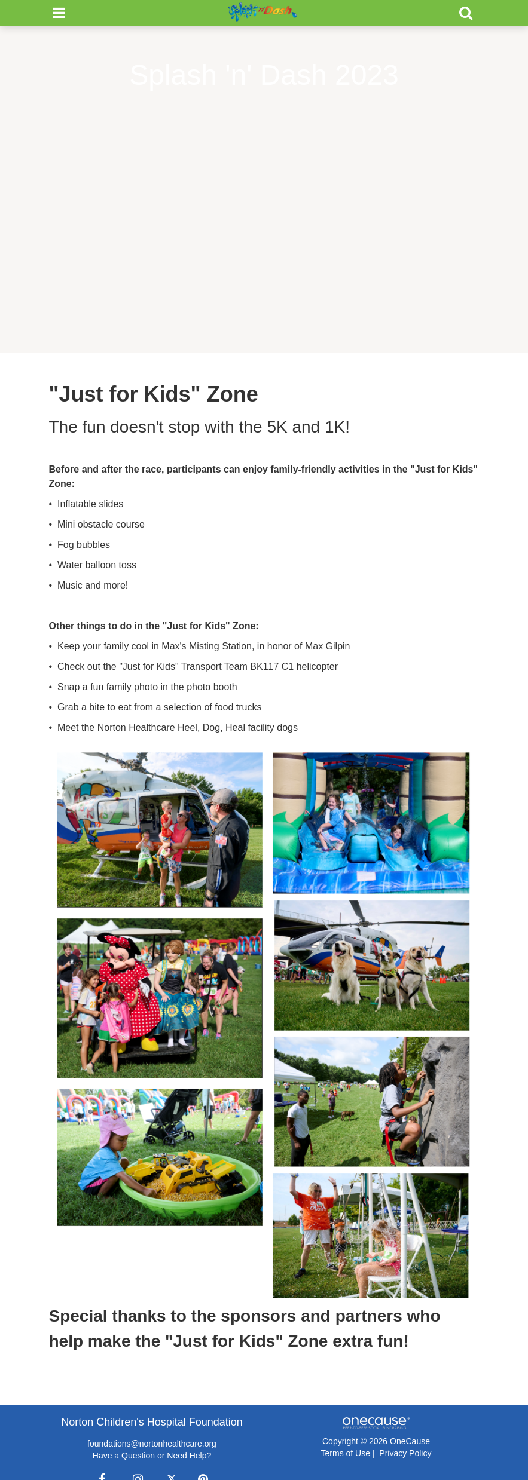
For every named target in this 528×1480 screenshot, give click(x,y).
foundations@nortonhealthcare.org (151, 1443)
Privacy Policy (405, 1453)
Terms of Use (345, 1453)
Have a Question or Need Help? (152, 1455)
